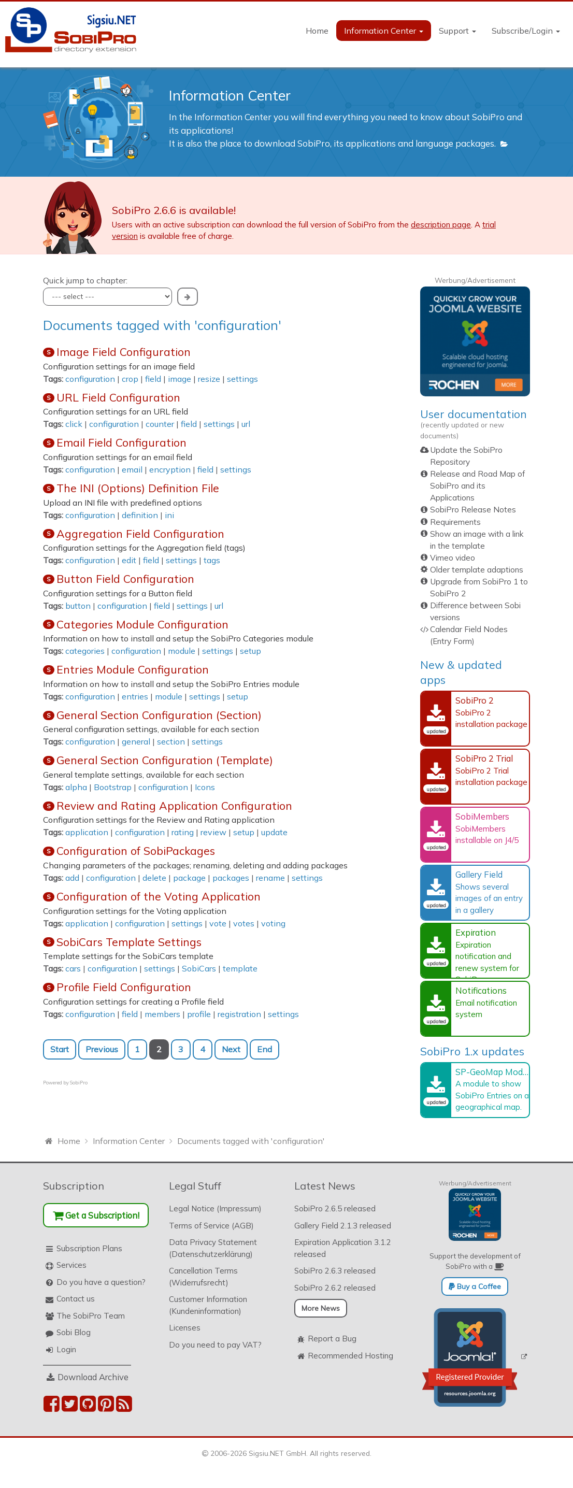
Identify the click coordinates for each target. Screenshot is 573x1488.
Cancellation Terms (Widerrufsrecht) (203, 1276)
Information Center (383, 30)
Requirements (455, 522)
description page (441, 225)
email (132, 469)
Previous (101, 1049)
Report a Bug (332, 1338)
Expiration (475, 932)
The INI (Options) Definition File (137, 488)
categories (85, 651)
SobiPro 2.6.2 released (335, 1288)
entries (135, 696)
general (136, 741)
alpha (76, 787)
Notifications (481, 990)
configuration (90, 379)
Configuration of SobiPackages (135, 850)
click (73, 424)
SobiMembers (482, 816)
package (189, 877)
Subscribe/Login (526, 30)
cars (73, 968)
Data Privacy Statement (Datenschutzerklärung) (213, 1248)
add (72, 877)
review (213, 832)
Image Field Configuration (123, 352)
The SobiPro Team (90, 1316)
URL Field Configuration (118, 397)
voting (273, 923)
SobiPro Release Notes (473, 509)
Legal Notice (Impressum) (215, 1208)
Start (59, 1049)
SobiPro (79, 1082)
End (264, 1049)
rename (270, 877)
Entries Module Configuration (132, 669)
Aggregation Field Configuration (140, 533)
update (274, 832)
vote (217, 923)
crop (130, 379)
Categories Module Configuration (142, 624)
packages (230, 877)
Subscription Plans (89, 1248)
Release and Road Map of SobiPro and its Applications (477, 486)
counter (160, 424)
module (181, 651)
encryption (170, 469)
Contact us (75, 1299)
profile (199, 1014)
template (240, 968)
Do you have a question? (101, 1282)
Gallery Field (479, 874)
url (245, 424)
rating (182, 832)
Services (71, 1265)
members (162, 1014)
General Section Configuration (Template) (164, 760)
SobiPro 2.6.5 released (335, 1208)
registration (239, 1014)
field (153, 379)
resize (209, 379)
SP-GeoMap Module (495, 1071)
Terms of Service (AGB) (211, 1226)
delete (154, 877)
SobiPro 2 (474, 700)
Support (457, 30)
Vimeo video (452, 558)
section (171, 741)
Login (66, 1349)
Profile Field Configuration (123, 987)
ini (169, 515)
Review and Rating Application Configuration (174, 805)
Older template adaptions (476, 570)
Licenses (184, 1328)
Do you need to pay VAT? (215, 1345)
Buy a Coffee (475, 1286)
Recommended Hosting (350, 1356)
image (179, 379)
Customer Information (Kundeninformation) (208, 1305)
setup (250, 651)
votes (243, 923)
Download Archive (93, 1376)
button (78, 605)
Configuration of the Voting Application (158, 896)
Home (317, 30)
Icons (205, 787)
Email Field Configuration (121, 442)
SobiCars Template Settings (129, 942)
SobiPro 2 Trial (484, 758)
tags (212, 560)
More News (321, 1308)
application (86, 832)
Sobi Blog (73, 1332)
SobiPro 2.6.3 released (335, 1271)
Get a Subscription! (96, 1215)
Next (231, 1049)
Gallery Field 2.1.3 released (342, 1226)
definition (140, 515)
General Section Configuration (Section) (159, 715)
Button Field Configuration (125, 578)
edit (129, 560)
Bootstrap (113, 787)
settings (242, 379)
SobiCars (199, 968)
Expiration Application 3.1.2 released (342, 1248)
